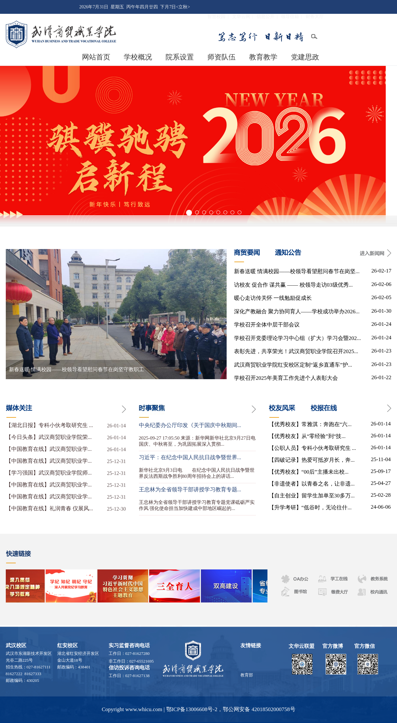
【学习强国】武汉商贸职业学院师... (66, 473)
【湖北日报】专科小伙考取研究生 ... (66, 425)
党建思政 (305, 57)
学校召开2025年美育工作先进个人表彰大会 (286, 378)
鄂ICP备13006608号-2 (192, 709)
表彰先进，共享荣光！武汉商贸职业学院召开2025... (296, 351)
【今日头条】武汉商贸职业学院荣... (66, 437)
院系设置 (180, 57)
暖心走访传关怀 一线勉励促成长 (273, 298)
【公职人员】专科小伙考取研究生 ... (312, 448)
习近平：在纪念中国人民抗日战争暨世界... (190, 457)
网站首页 (96, 57)
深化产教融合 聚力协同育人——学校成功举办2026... (297, 311)
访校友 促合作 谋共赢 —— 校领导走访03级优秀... (293, 285)
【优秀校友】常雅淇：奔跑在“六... (310, 424)
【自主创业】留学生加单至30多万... (312, 496)
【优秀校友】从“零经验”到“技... (307, 436)
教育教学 (263, 57)
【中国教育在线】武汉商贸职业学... (66, 449)
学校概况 (138, 57)
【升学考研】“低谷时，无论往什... (310, 507)
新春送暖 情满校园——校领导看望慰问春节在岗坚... (297, 271)
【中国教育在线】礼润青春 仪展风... (66, 508)
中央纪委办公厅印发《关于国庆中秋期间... (190, 425)
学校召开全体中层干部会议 (267, 325)
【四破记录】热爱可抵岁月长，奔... (312, 460)
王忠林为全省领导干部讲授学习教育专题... (190, 489)
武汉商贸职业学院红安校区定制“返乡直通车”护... (293, 365)
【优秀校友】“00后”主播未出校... (309, 472)
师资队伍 (221, 57)
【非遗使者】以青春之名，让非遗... (312, 484)
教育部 (246, 676)
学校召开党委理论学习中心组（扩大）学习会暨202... (297, 338)
